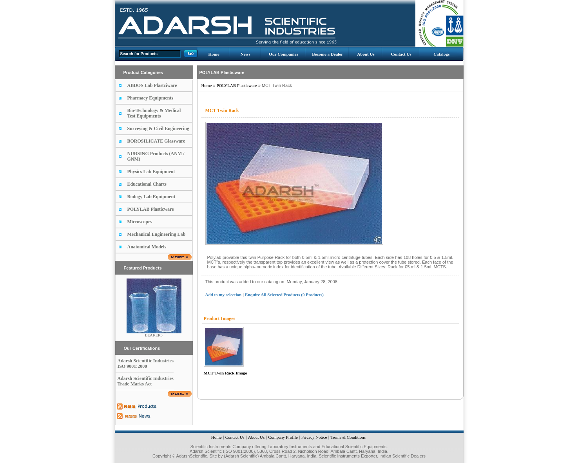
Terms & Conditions (348, 437)
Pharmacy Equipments (150, 98)
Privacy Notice (314, 437)
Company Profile (282, 437)
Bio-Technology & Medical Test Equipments (154, 113)
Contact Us (401, 54)
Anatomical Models (147, 247)
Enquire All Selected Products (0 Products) (284, 294)
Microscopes (139, 221)
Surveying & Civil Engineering (158, 128)
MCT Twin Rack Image (225, 373)
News (245, 54)
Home (213, 54)
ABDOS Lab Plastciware (152, 85)
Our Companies (283, 54)
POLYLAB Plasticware (150, 209)
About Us (365, 54)
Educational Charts (147, 184)
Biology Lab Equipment (151, 196)
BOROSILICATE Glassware (156, 141)
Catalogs (441, 54)
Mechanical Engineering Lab (156, 234)
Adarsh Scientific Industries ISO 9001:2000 (146, 363)
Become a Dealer (327, 54)
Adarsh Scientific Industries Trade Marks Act (146, 381)
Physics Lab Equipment (151, 171)
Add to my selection (223, 294)
